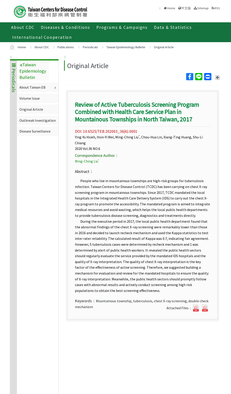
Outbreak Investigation (37, 120)
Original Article (164, 47)
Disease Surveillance (35, 131)
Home (171, 8)
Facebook (189, 76)
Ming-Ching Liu (87, 161)
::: (11, 56)
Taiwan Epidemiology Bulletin (125, 47)
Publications (66, 47)
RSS (217, 8)
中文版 (186, 8)
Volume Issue (29, 98)
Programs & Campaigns (122, 27)
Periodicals (90, 47)
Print (207, 76)
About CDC (23, 27)
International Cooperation (42, 37)
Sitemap (203, 8)
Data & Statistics (173, 27)
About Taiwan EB (38, 87)
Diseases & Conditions (65, 27)
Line (198, 76)
